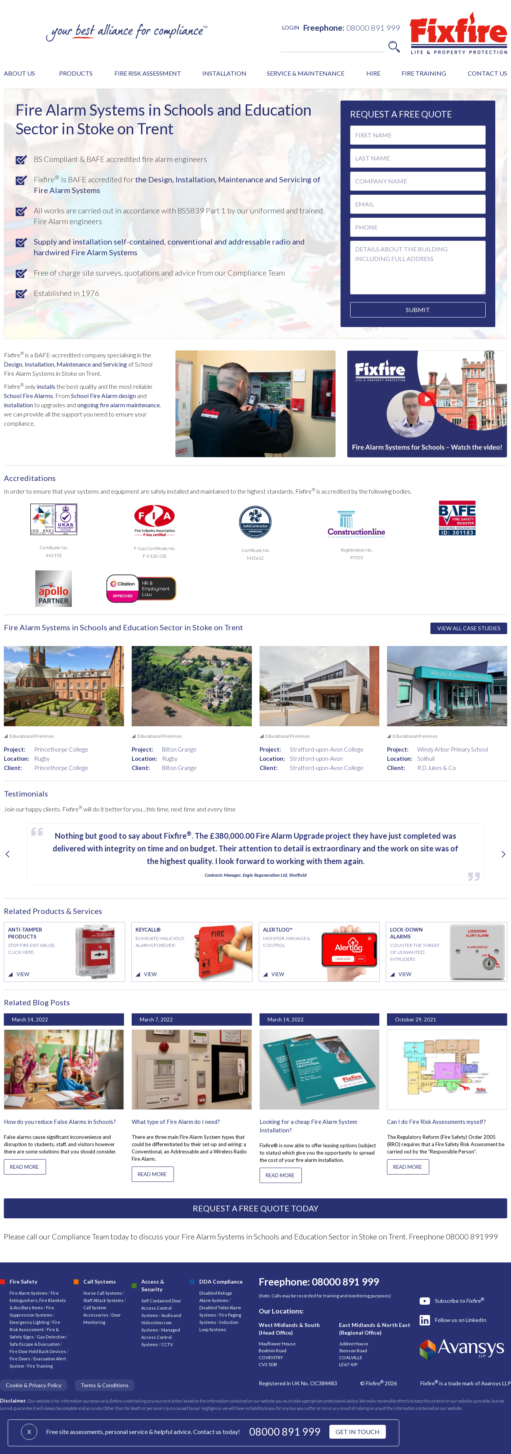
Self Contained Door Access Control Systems (161, 1308)
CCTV (167, 1344)
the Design (153, 179)
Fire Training (40, 1365)
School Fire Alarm (94, 395)
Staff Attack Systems (103, 1300)
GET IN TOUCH (358, 1431)
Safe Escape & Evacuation (35, 1344)
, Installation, (194, 179)
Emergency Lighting (30, 1322)
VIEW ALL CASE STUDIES (469, 628)
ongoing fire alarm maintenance (118, 404)
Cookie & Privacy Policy (33, 1385)
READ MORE (24, 1167)
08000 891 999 (285, 1431)
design (127, 395)
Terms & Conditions (105, 1385)
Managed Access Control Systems (160, 1337)
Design (13, 364)
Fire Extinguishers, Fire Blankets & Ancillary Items (38, 1300)
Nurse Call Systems (103, 1292)
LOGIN (290, 27)
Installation (39, 364)
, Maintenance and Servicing (90, 364)
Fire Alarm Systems (29, 1292)
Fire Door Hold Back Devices (38, 1351)
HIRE (373, 73)
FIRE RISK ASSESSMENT (147, 73)
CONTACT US (487, 73)
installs (46, 386)
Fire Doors (20, 1358)
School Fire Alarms (28, 395)
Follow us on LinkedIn (460, 1320)
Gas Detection (51, 1336)
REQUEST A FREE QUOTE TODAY (256, 1208)
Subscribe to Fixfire (459, 1300)
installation (18, 404)
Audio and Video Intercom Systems (161, 1322)
